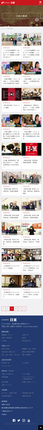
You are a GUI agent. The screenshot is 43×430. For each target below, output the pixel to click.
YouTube (28, 420)
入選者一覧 (25, 334)
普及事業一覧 (5, 362)
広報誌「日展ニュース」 (29, 382)
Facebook (14, 420)
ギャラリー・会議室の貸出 (9, 393)
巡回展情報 (5, 377)
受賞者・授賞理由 (7, 337)
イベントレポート (7, 366)
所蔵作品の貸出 (26, 396)
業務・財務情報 (26, 354)
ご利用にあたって (7, 411)
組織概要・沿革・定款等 (29, 348)
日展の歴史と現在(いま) (8, 351)
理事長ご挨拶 (5, 348)
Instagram (23, 420)
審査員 (24, 337)
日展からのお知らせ (7, 374)
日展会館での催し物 (27, 393)
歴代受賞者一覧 (26, 340)
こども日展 (25, 362)
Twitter (18, 420)
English (4, 414)
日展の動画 (5, 382)
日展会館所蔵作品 (7, 396)
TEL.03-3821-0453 (12, 326)
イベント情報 (26, 374)
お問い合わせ (6, 404)
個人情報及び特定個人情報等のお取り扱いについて (17, 407)
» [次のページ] (24, 308)
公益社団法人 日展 (8, 3)
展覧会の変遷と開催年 (28, 351)
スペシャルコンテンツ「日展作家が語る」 (28, 378)
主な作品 (4, 340)
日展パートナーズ (7, 385)
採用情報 (4, 401)
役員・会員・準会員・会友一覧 (10, 354)
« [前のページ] (3, 308)
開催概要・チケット (7, 334)
